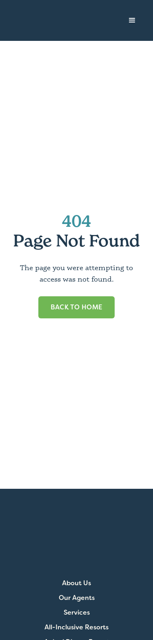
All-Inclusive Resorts (76, 627)
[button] (132, 20)
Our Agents (77, 598)
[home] (51, 21)
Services (77, 613)
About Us (76, 583)
